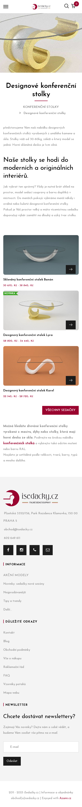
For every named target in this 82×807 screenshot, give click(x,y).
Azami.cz (65, 798)
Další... (7, 609)
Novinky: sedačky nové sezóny (23, 584)
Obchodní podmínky (16, 650)
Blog (6, 641)
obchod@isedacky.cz (18, 529)
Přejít (71, 269)
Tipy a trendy (12, 601)
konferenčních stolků (19, 443)
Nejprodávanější (14, 592)
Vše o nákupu (12, 658)
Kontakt (9, 632)
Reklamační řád (13, 667)
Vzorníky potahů (14, 684)
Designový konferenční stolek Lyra (28, 335)
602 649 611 (11, 538)
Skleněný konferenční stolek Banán (28, 279)
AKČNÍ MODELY (15, 575)
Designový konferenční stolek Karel (28, 390)
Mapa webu (11, 693)
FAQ (6, 675)
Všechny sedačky (60, 410)
